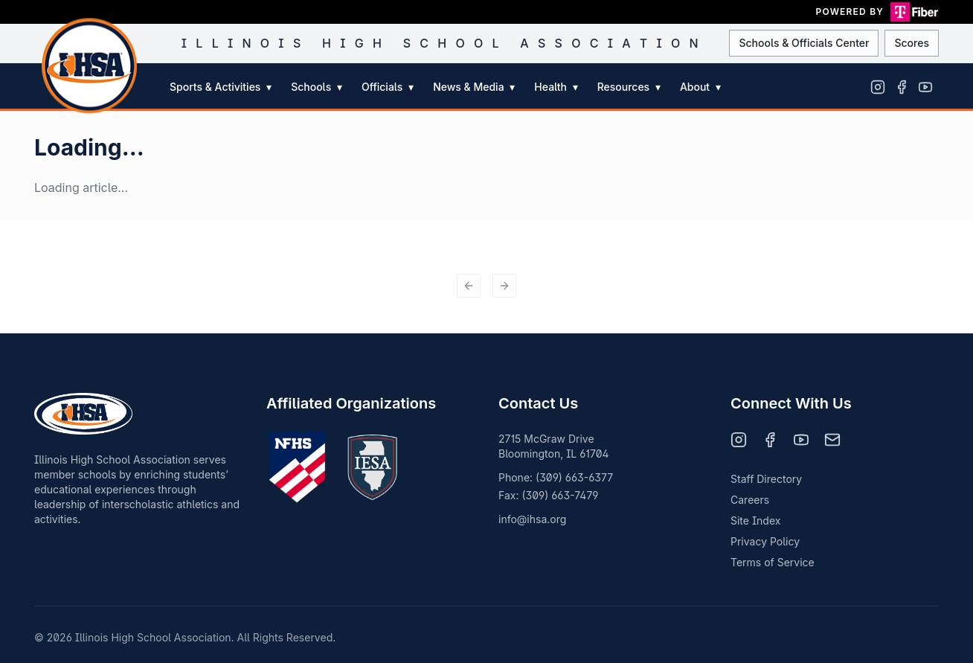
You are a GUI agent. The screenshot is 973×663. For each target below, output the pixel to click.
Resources (629, 86)
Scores (911, 42)
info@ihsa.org (532, 519)
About (700, 86)
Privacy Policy (765, 541)
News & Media (474, 86)
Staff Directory (766, 479)
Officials (388, 86)
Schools (316, 86)
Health (555, 86)
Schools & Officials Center (804, 42)
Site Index (755, 520)
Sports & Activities (221, 86)
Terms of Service (772, 562)
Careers (749, 499)
